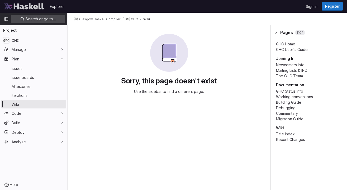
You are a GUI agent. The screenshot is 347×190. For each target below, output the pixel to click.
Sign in (311, 6)
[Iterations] (33, 95)
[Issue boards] (33, 77)
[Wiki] (33, 104)
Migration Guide (289, 119)
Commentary (287, 113)
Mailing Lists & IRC (291, 70)
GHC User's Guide (292, 49)
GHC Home (285, 44)
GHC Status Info (289, 91)
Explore (57, 6)
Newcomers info (290, 65)
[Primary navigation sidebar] (6, 19)
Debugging (286, 108)
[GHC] (33, 40)
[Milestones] (33, 86)
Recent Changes (290, 139)
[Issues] (33, 68)
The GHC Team (289, 76)
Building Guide (288, 102)
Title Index (285, 134)
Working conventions (294, 96)
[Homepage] (24, 6)
